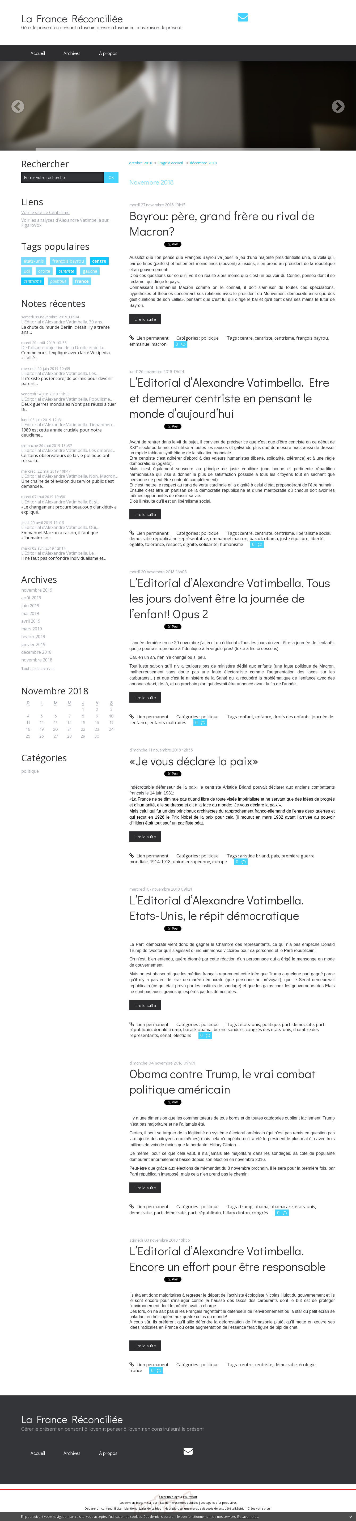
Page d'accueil (170, 162)
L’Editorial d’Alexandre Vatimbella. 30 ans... (62, 322)
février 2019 (33, 636)
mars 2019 (31, 628)
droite (44, 271)
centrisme (33, 281)
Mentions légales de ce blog (142, 1508)
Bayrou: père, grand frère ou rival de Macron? (222, 223)
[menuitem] (37, 53)
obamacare (281, 1207)
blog (267, 1508)
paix (275, 856)
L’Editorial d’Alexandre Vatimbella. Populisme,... (67, 399)
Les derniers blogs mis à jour (138, 1503)
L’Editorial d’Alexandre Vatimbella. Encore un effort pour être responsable (227, 1258)
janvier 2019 (33, 644)
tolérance (154, 544)
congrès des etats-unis (268, 1029)
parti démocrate (298, 1024)
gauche (90, 271)
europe (219, 862)
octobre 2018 (140, 162)
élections (182, 1035)
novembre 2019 (36, 590)
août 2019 (31, 597)
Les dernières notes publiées (179, 1503)
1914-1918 (160, 862)
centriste (66, 271)
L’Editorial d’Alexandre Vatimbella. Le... (58, 553)
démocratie (140, 1213)
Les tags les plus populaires (218, 1503)
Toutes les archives (37, 668)
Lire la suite (145, 319)
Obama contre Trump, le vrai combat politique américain (222, 1081)
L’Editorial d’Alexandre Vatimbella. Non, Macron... (69, 476)
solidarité (208, 544)
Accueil (38, 53)
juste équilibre (294, 538)
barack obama (263, 538)
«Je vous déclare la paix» (193, 760)
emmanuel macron (148, 344)
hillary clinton (236, 1213)
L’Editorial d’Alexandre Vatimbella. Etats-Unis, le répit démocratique (216, 907)
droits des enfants (291, 717)
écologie (307, 1365)
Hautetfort (190, 1497)
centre (99, 261)
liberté (317, 538)
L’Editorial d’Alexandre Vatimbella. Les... (59, 373)
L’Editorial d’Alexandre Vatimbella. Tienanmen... (67, 425)
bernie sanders (229, 1029)
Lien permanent (148, 338)
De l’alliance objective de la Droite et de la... (63, 348)
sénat (165, 1035)
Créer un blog (168, 1497)
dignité (190, 544)
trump (246, 1207)
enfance (263, 717)
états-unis (34, 261)
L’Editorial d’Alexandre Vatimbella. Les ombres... (68, 450)
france (82, 281)
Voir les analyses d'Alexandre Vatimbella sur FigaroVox (65, 222)
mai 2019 (30, 613)
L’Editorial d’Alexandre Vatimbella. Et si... (60, 502)
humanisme (231, 544)
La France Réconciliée (72, 18)
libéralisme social (313, 533)
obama (261, 1207)
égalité (136, 544)
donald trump (167, 1029)
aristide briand (254, 856)
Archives (71, 53)
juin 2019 (30, 605)
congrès (260, 1213)
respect (173, 544)
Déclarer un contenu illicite (103, 1508)
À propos (108, 53)
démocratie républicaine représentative (168, 538)
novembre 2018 (36, 660)
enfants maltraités (168, 722)
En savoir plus (247, 1516)
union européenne (191, 862)
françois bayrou (68, 261)
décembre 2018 (36, 652)
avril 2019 (30, 621)
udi (27, 271)
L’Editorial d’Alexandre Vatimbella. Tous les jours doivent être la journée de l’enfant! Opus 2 (229, 598)
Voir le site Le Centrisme (45, 212)
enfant (246, 717)
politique (58, 281)
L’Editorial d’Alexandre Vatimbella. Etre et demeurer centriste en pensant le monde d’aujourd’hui (229, 397)
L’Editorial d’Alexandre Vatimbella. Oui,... (60, 527)
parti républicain (204, 1213)
